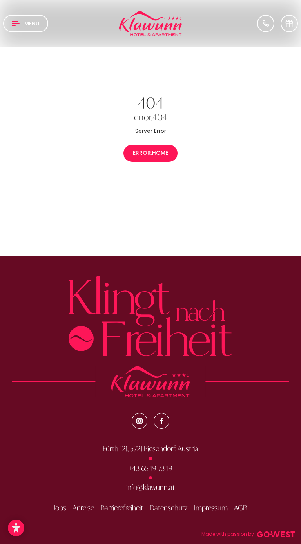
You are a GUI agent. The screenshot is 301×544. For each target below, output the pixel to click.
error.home (150, 153)
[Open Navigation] (25, 23)
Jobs (60, 508)
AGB (240, 508)
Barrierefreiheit (121, 508)
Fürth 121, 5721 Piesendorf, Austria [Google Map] (150, 448)
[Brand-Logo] (150, 23)
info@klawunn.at (150, 487)
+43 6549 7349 (150, 468)
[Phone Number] (265, 23)
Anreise (83, 508)
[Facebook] (161, 421)
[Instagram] (139, 421)
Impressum (211, 508)
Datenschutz (168, 508)
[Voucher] (289, 23)
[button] (16, 528)
